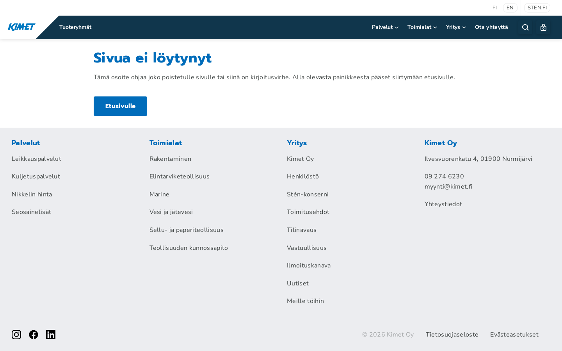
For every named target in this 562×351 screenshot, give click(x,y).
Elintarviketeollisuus (179, 176)
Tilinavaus (302, 230)
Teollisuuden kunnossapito (188, 248)
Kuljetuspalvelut (36, 176)
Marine (159, 194)
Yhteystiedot (443, 204)
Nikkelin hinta (32, 194)
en (510, 7)
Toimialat (422, 27)
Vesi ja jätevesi (171, 212)
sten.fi (537, 7)
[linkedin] (50, 334)
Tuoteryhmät (75, 27)
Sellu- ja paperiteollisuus (186, 230)
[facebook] (33, 334)
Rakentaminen (170, 159)
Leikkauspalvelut (36, 159)
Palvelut (386, 27)
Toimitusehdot (308, 212)
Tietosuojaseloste (452, 334)
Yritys (456, 27)
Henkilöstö (303, 176)
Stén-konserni (308, 194)
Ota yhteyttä (491, 27)
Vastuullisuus (307, 248)
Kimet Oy (300, 159)
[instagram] (16, 334)
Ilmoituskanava (309, 265)
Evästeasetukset (514, 334)
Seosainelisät (31, 212)
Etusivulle (120, 105)
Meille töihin (305, 301)
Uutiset (298, 283)
